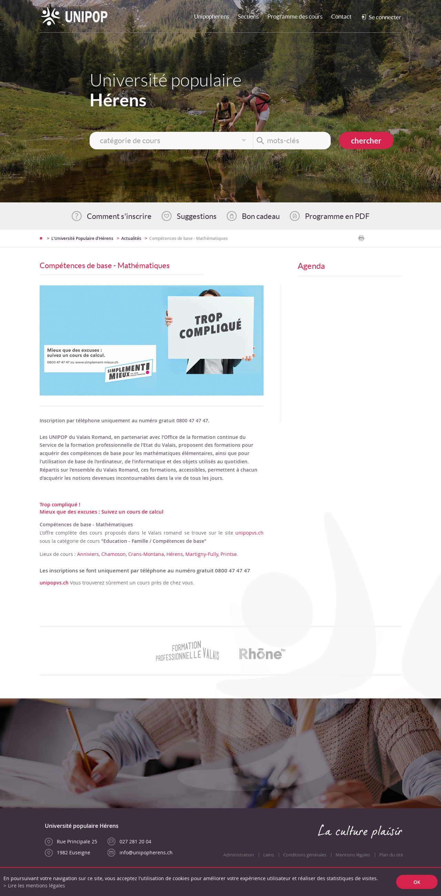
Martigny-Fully (201, 554)
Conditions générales (304, 855)
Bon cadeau (261, 216)
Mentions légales (353, 855)
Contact (341, 16)
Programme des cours (294, 16)
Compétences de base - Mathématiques (188, 238)
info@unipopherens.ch (146, 852)
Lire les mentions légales (36, 885)
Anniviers (88, 554)
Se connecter (385, 17)
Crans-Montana (146, 554)
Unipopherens (211, 16)
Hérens (174, 554)
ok (416, 882)
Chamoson (113, 554)
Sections (248, 16)
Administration (238, 855)
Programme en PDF (337, 216)
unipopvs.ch (249, 532)
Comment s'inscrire (119, 216)
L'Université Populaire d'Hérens (82, 238)
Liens (268, 855)
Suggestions (197, 216)
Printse (228, 554)
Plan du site (391, 855)
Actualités (131, 238)
